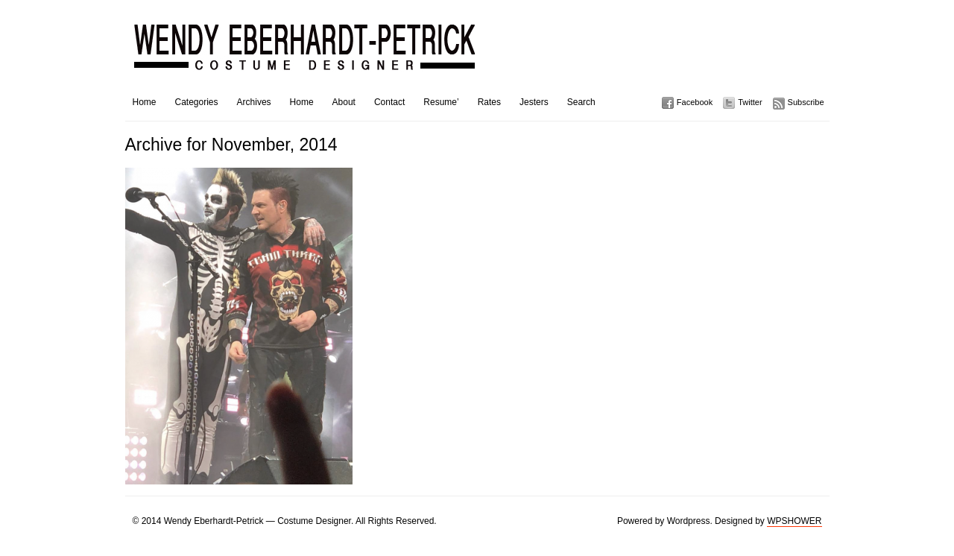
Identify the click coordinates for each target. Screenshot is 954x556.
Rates (489, 102)
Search (581, 102)
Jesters (534, 102)
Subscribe (806, 102)
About (344, 102)
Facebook (695, 102)
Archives (254, 102)
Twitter (750, 102)
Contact (389, 102)
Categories (196, 102)
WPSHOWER (794, 521)
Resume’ (440, 102)
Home (145, 102)
